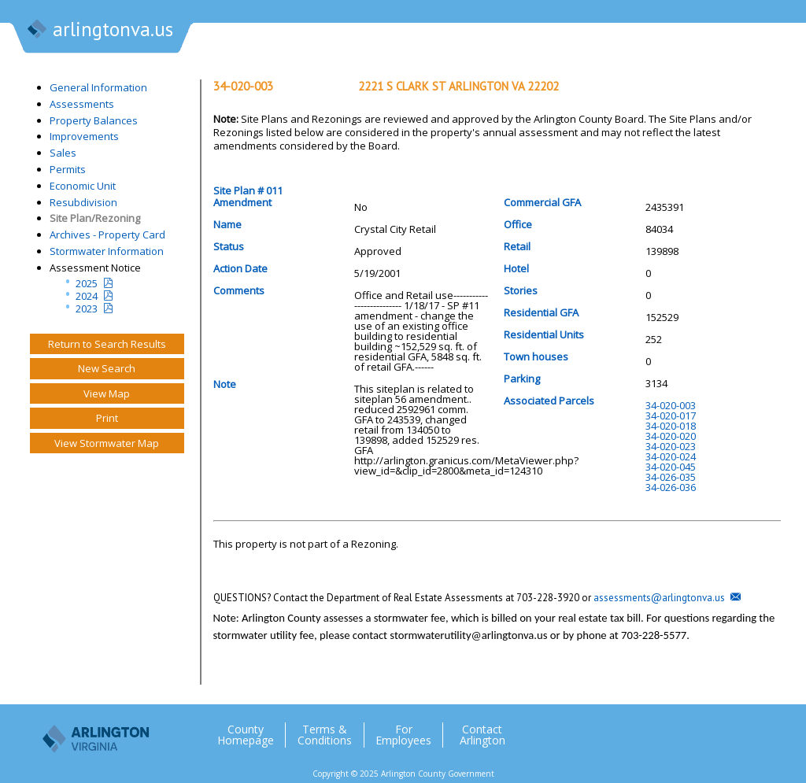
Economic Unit (83, 186)
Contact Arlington (482, 735)
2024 (87, 296)
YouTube (756, 728)
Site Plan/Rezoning (95, 218)
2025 (87, 283)
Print (107, 418)
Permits (68, 169)
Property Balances (94, 120)
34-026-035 (670, 477)
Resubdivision (83, 202)
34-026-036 (670, 487)
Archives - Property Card (107, 234)
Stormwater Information (107, 251)
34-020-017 (670, 415)
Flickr (725, 728)
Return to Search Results (107, 344)
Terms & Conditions (325, 735)
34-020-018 (670, 426)
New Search (106, 368)
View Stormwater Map (106, 443)
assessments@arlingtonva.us (659, 597)
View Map (106, 393)
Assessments (82, 104)
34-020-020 (670, 436)
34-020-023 (670, 446)
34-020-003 (670, 405)
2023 (87, 308)
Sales (63, 153)
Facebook (693, 728)
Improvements (84, 136)
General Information (98, 87)
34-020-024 (670, 456)
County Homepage (245, 735)
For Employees (403, 735)
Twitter (662, 728)
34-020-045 (670, 467)
